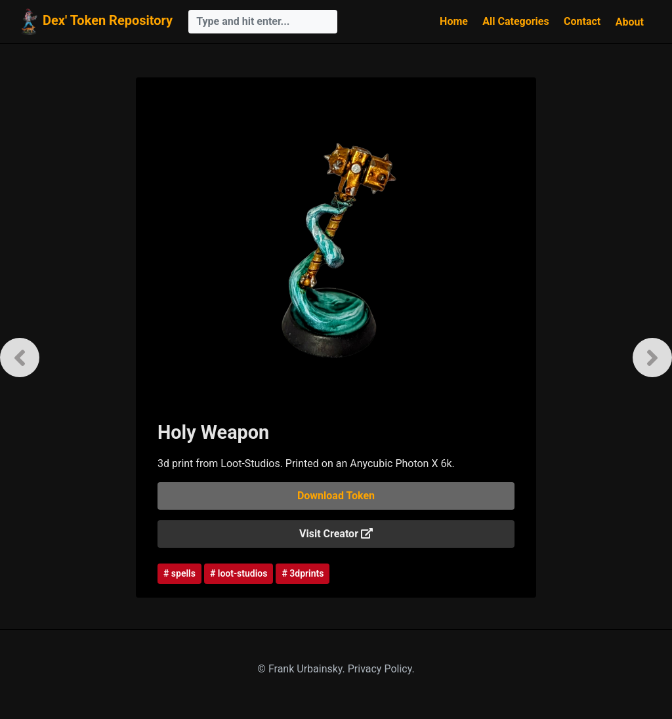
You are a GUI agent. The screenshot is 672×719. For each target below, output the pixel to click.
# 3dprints (303, 573)
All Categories (515, 21)
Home (454, 21)
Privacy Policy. (381, 669)
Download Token (336, 495)
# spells (179, 573)
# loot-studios (239, 573)
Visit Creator (336, 533)
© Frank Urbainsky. (302, 669)
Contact (582, 21)
